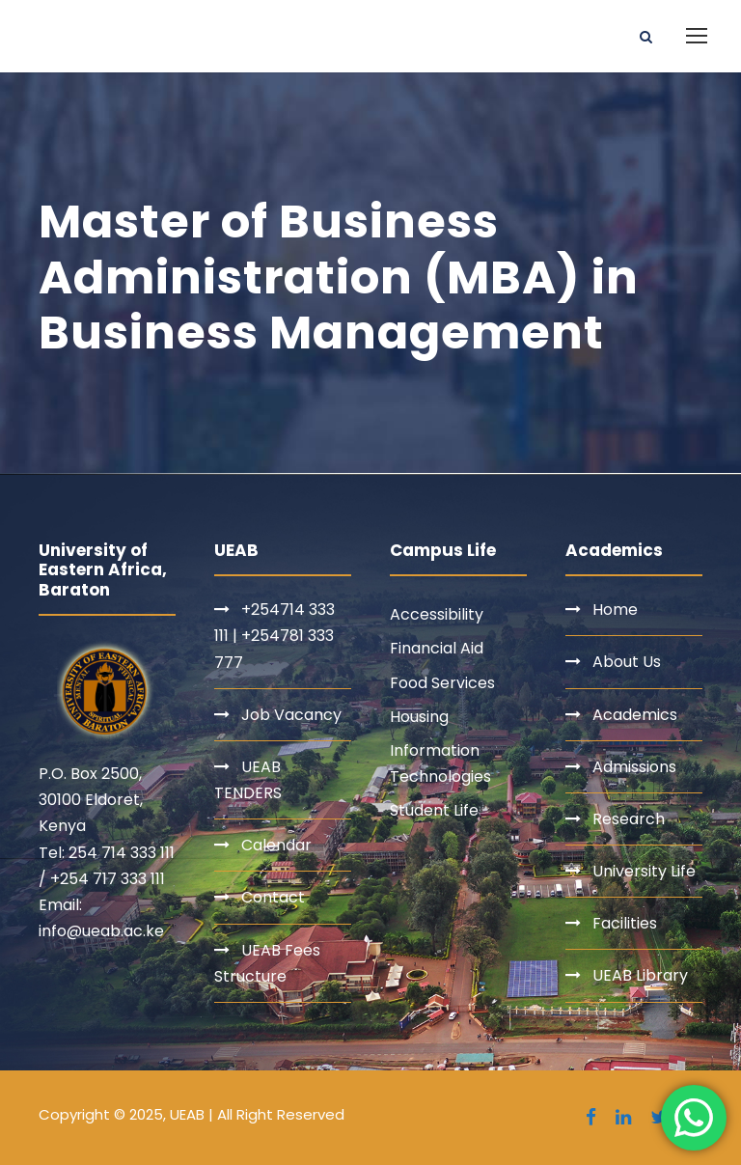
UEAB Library (640, 975)
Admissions (634, 767)
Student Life (434, 810)
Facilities (624, 923)
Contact (273, 897)
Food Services (442, 683)
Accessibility (436, 614)
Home (615, 609)
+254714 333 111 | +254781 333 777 (274, 635)
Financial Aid (436, 648)
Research (628, 819)
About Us (626, 662)
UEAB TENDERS (248, 780)
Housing (419, 717)
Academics (634, 715)
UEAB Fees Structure (267, 963)
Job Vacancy (291, 715)
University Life (644, 871)
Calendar (276, 845)
